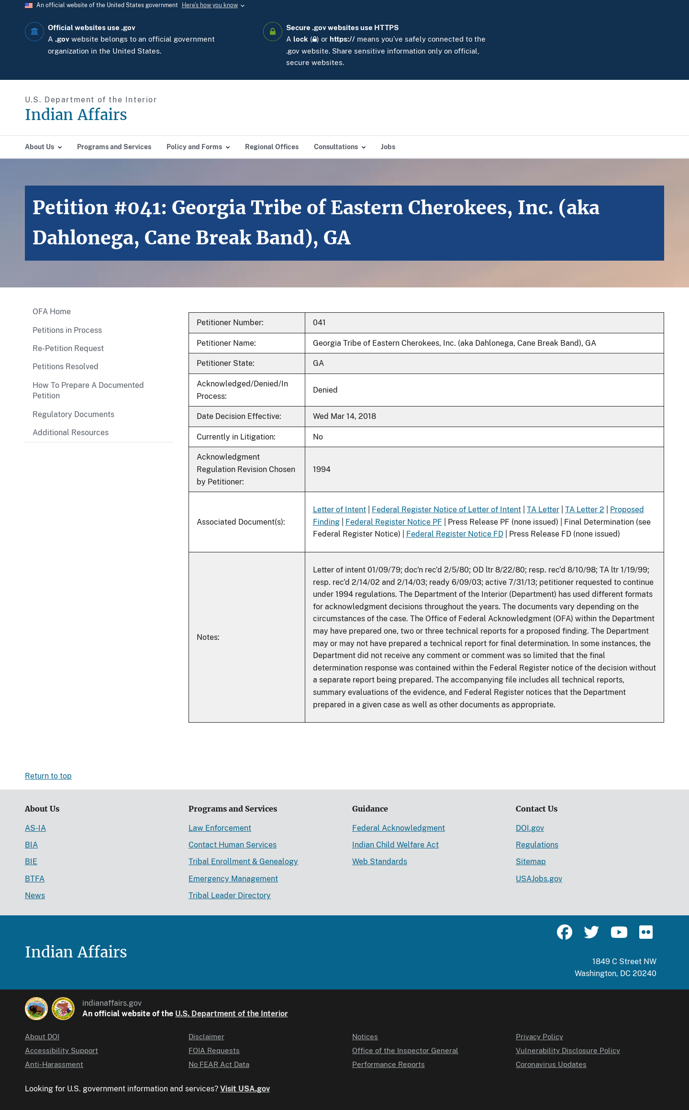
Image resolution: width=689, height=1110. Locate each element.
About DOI (42, 1037)
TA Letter (543, 509)
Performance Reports (388, 1064)
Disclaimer (206, 1037)
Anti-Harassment (54, 1064)
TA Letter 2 (584, 509)
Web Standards (379, 861)
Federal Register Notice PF (393, 522)
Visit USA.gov (245, 1088)
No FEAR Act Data (219, 1064)
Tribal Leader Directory (230, 895)
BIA (31, 844)
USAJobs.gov (539, 878)
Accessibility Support (61, 1050)
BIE (31, 861)
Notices (365, 1037)
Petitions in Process (67, 330)
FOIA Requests (214, 1050)
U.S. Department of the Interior (231, 1013)
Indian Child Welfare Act (395, 844)
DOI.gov (530, 828)
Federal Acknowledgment (398, 828)
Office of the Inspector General (405, 1050)
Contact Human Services (233, 844)
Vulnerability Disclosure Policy (568, 1050)
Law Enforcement (220, 828)
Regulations (537, 844)
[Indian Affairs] (130, 115)
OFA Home (52, 311)
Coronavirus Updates (551, 1064)
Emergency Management (233, 878)
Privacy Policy (539, 1037)
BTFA (34, 878)
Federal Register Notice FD (454, 534)
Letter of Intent (339, 509)
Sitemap (531, 861)
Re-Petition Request (68, 348)
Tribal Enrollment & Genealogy (243, 861)
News (35, 895)
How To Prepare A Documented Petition (88, 390)
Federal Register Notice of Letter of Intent (446, 509)
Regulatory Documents (73, 414)
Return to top (48, 775)
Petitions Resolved (66, 366)
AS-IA (35, 828)
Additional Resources (71, 432)
